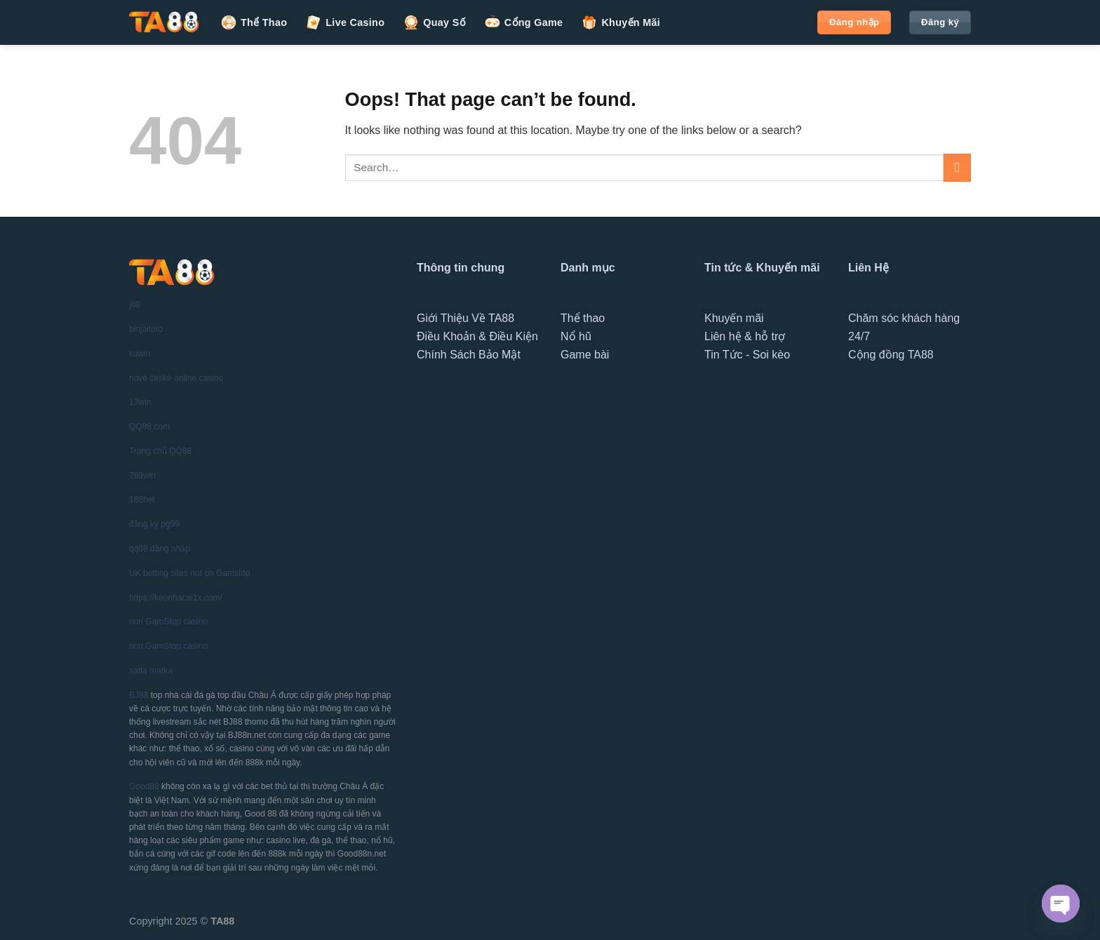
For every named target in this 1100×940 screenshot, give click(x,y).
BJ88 (138, 695)
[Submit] (957, 167)
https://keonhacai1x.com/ (175, 598)
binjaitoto (146, 329)
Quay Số (434, 22)
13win (140, 402)
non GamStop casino (168, 621)
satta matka (151, 671)
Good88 (144, 786)
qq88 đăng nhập (159, 548)
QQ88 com (149, 426)
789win (142, 476)
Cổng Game (523, 22)
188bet (142, 499)
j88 (134, 304)
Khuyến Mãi (620, 22)
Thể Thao (253, 22)
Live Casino (344, 22)
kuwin (140, 353)
